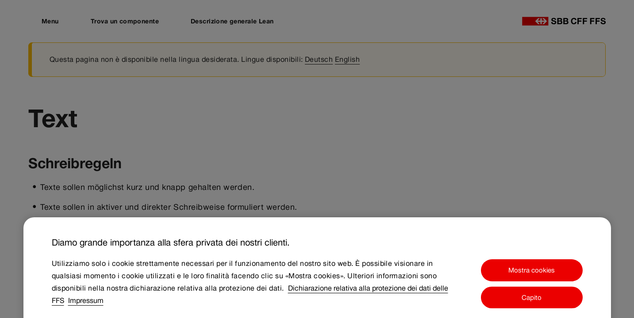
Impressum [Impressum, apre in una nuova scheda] (86, 306)
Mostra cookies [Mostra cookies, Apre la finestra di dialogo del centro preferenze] (531, 276)
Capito (532, 303)
